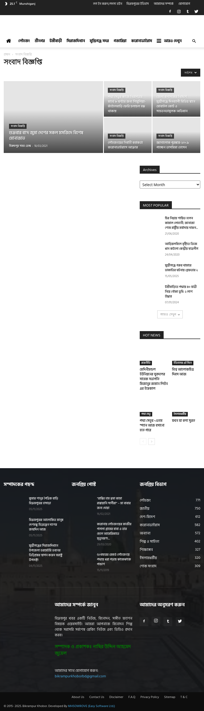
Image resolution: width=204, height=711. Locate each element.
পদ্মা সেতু (146, 414)
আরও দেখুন (169, 41)
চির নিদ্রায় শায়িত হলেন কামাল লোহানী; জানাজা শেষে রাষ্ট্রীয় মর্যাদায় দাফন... (181, 223)
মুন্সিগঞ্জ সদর (99, 41)
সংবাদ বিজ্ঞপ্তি (18, 126)
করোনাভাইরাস (141, 41)
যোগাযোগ (184, 3)
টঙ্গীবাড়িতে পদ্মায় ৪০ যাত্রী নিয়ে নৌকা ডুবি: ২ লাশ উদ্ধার (181, 291)
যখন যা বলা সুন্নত (183, 421)
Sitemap (169, 697)
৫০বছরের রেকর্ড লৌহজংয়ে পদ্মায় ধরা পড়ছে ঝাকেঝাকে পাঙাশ (114, 559)
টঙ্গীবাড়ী (56, 41)
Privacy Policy (150, 697)
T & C (184, 697)
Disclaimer (116, 697)
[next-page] (151, 441)
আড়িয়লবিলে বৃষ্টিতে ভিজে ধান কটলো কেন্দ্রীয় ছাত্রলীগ (181, 246)
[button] (194, 41)
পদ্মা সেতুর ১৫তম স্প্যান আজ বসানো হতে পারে (152, 425)
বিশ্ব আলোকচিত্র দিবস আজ (183, 372)
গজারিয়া (120, 41)
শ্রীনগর (40, 41)
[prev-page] (143, 441)
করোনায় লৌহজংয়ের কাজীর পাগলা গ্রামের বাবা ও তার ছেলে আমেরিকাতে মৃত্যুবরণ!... (114, 531)
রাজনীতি (145, 363)
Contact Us (96, 697)
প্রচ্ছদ (7, 54)
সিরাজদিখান (76, 41)
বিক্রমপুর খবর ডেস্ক (20, 146)
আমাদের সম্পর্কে (163, 3)
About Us (77, 697)
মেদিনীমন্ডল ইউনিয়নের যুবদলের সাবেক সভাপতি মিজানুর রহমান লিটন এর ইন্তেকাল (154, 379)
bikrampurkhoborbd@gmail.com (80, 676)
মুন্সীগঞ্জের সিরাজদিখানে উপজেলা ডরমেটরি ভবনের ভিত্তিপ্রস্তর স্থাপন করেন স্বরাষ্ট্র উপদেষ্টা (45, 553)
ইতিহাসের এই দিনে (183, 363)
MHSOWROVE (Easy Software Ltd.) (91, 706)
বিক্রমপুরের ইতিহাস (137, 3)
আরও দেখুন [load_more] (170, 314)
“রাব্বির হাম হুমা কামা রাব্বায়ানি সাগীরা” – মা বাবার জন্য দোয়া (114, 503)
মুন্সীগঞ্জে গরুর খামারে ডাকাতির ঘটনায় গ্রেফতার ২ (181, 268)
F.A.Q (131, 697)
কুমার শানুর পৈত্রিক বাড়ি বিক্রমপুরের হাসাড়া (43, 501)
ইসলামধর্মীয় (180, 414)
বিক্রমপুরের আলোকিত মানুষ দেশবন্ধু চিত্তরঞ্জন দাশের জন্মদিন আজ (46, 524)
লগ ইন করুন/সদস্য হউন (107, 3)
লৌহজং (24, 41)
